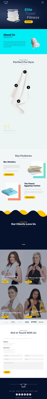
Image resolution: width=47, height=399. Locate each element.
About (13, 391)
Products (31, 391)
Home (10, 391)
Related (22, 391)
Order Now (28, 21)
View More (5, 281)
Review (26, 391)
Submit (7, 372)
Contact (36, 391)
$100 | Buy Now (9, 174)
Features (18, 391)
